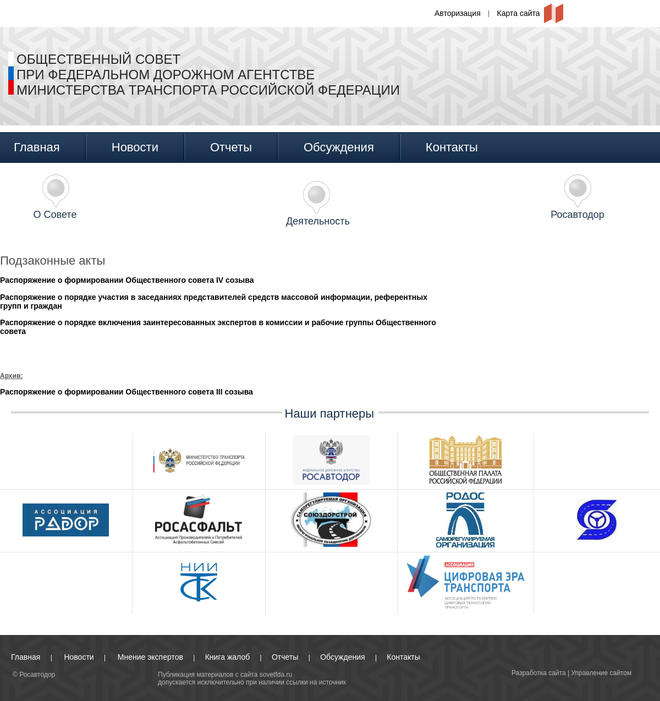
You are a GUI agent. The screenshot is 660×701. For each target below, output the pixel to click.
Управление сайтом (601, 673)
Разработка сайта (539, 673)
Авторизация (458, 13)
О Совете (55, 214)
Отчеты (231, 147)
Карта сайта (518, 13)
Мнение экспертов (150, 657)
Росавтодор (577, 214)
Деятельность (318, 221)
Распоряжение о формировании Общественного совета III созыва (126, 391)
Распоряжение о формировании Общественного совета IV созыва (127, 280)
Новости (135, 147)
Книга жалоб (227, 657)
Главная (37, 147)
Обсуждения (339, 147)
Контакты (452, 147)
